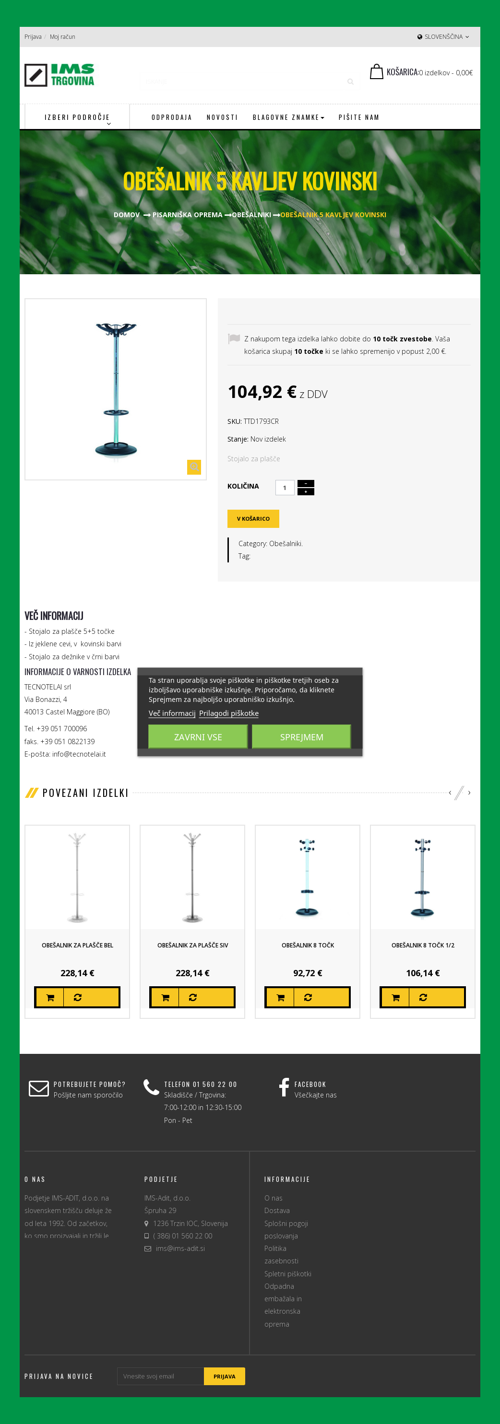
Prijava (33, 37)
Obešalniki (285, 543)
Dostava (277, 1210)
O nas (273, 1197)
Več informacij (172, 713)
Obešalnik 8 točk (308, 945)
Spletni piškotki (287, 1273)
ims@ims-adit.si (180, 1248)
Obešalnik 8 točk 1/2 (423, 945)
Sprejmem (301, 737)
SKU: (234, 421)
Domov (127, 214)
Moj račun (62, 37)
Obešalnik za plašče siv (192, 945)
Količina (243, 485)
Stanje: (238, 439)
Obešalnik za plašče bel (77, 945)
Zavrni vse (198, 737)
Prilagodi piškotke (229, 713)
